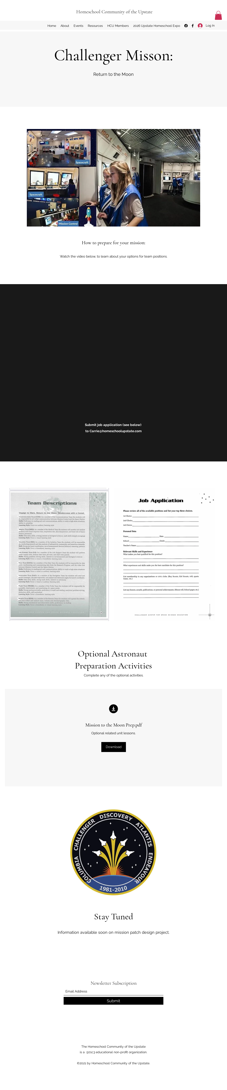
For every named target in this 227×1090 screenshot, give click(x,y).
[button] (218, 15)
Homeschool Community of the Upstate (114, 12)
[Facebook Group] (186, 25)
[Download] (113, 747)
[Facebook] (192, 25)
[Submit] (113, 1001)
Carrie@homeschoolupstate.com (116, 431)
